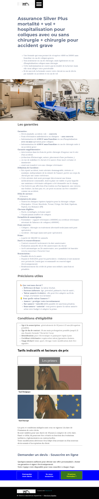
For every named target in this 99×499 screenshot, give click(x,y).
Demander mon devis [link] (27, 475)
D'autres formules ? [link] (71, 475)
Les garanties (28, 124)
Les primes (49, 360)
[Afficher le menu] (39, 4)
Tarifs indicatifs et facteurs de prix (43, 350)
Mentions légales (50, 496)
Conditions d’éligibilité (35, 318)
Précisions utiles (30, 276)
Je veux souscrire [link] (49, 475)
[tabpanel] (49, 64)
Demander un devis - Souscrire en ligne (48, 455)
